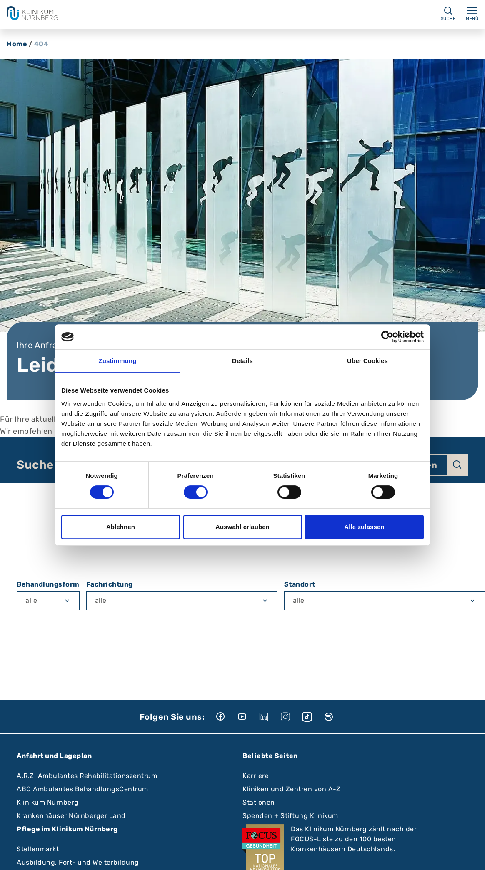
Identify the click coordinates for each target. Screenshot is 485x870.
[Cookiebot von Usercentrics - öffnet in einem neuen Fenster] (387, 337)
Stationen (258, 802)
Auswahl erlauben (242, 526)
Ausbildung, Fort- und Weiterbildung (78, 862)
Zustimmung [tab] (118, 360)
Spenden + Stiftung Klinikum (290, 816)
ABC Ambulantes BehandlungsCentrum (82, 789)
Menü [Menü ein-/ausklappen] (472, 13)
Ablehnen (120, 526)
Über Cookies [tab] (367, 360)
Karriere (255, 776)
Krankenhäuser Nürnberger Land (71, 816)
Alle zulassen (364, 526)
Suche (35, 465)
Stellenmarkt (38, 849)
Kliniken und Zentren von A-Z (291, 789)
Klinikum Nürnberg (48, 802)
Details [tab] (242, 360)
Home (17, 44)
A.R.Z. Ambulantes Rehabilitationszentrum (87, 776)
